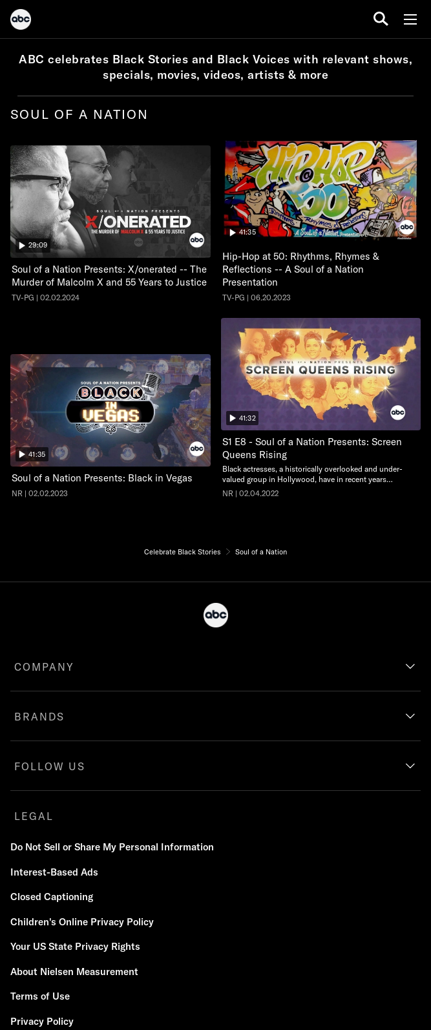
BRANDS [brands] (39, 716)
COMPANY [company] (44, 667)
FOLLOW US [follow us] (49, 766)
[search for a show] (380, 19)
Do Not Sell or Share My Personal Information (112, 847)
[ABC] (20, 21)
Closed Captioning (51, 896)
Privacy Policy (42, 1021)
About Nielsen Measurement (74, 971)
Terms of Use (40, 996)
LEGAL (34, 816)
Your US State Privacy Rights (75, 946)
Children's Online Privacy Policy (82, 922)
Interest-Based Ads (54, 872)
